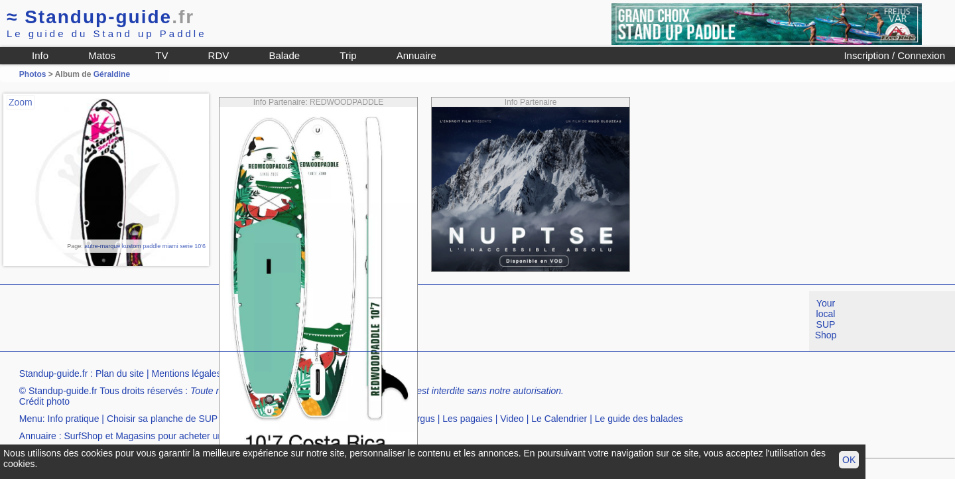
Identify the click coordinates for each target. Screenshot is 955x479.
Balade (284, 55)
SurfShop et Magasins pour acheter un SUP (154, 436)
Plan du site (120, 373)
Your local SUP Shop (826, 319)
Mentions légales (187, 373)
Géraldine (112, 74)
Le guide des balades (639, 418)
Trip (348, 55)
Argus (423, 418)
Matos (101, 55)
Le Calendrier (559, 418)
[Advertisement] (241, 321)
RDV (218, 55)
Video (512, 418)
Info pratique (73, 418)
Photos (32, 74)
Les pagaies (467, 418)
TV (161, 55)
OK (849, 459)
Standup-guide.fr (53, 373)
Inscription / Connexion (894, 55)
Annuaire (416, 55)
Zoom (20, 102)
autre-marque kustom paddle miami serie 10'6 (145, 246)
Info (40, 55)
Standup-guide (100, 17)
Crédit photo (44, 401)
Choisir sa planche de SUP (162, 418)
